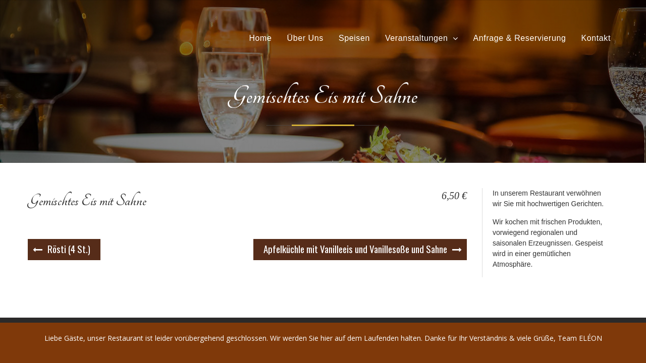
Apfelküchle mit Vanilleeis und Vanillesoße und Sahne (355, 248)
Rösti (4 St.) (68, 248)
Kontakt (596, 38)
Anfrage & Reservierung (519, 38)
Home (260, 38)
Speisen (354, 38)
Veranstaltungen (416, 38)
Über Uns (305, 38)
